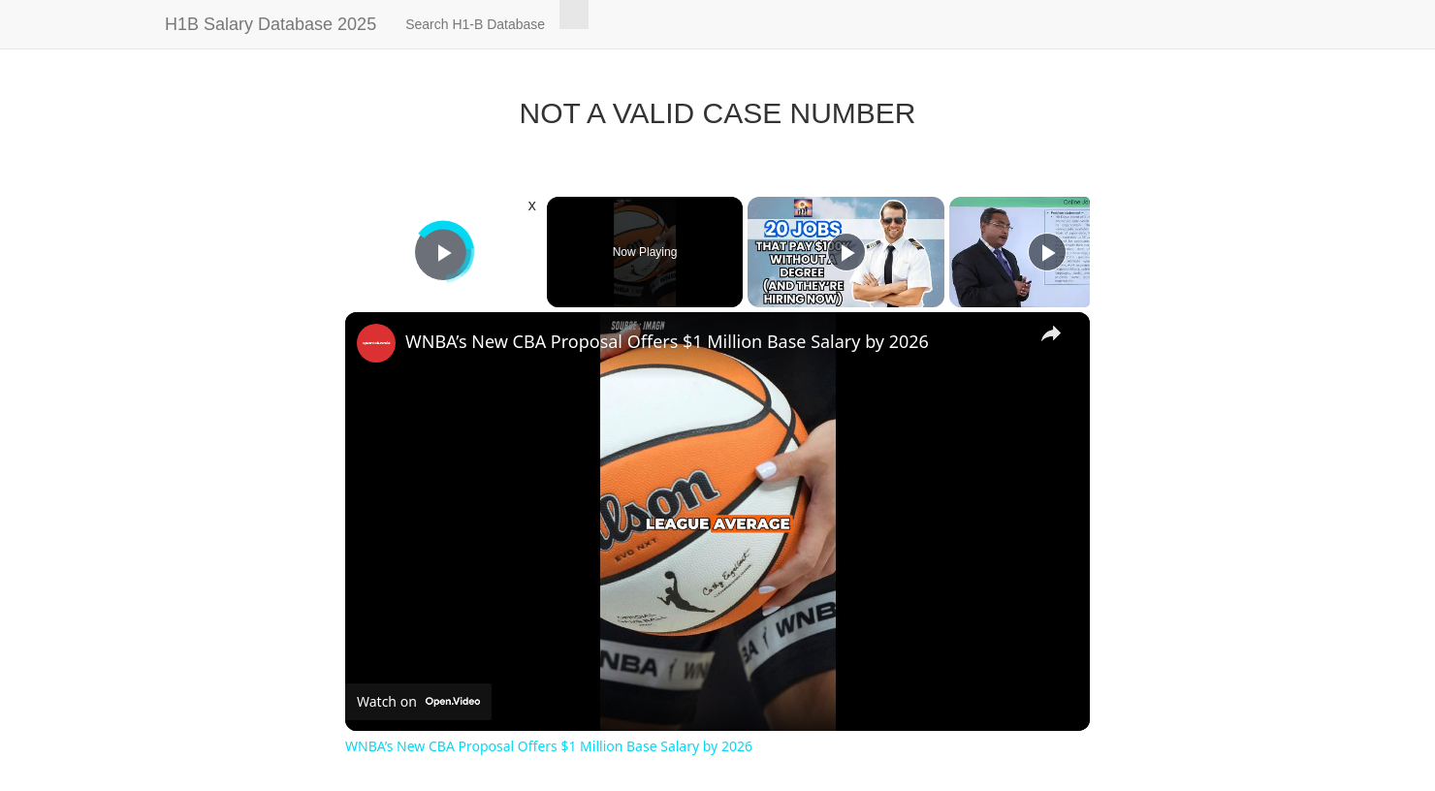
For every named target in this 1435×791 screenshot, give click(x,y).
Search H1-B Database (475, 24)
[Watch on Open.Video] (418, 701)
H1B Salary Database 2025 (270, 24)
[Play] (846, 252)
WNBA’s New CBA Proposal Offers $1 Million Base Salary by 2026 (667, 341)
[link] (376, 343)
